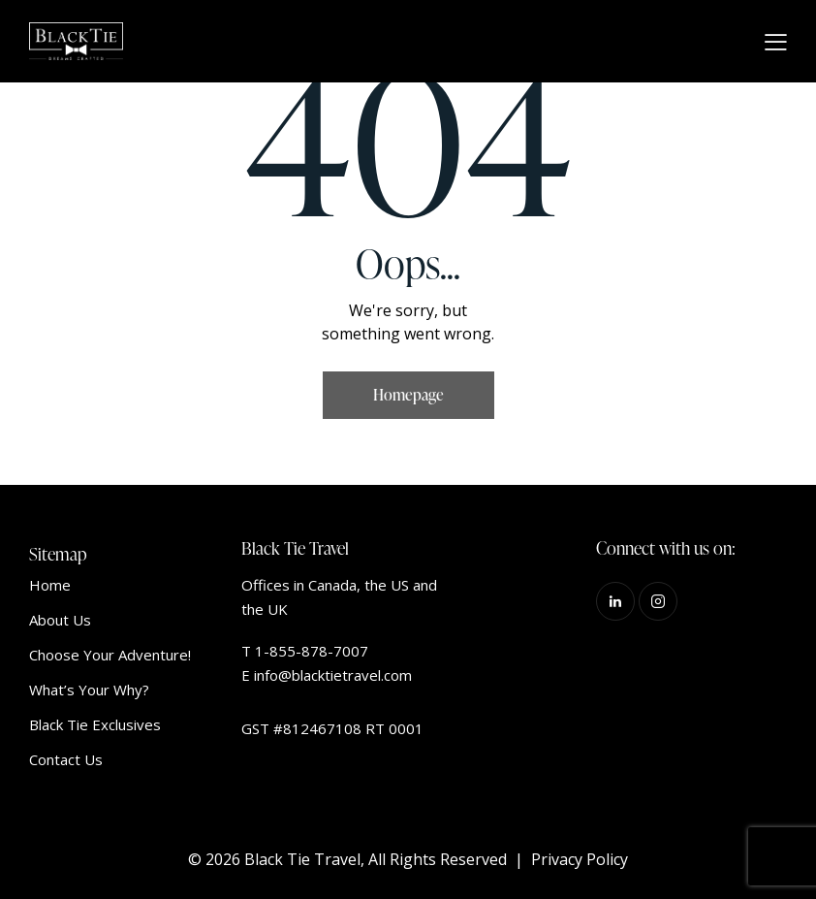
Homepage (408, 394)
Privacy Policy (579, 859)
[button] (776, 41)
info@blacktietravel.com (333, 675)
